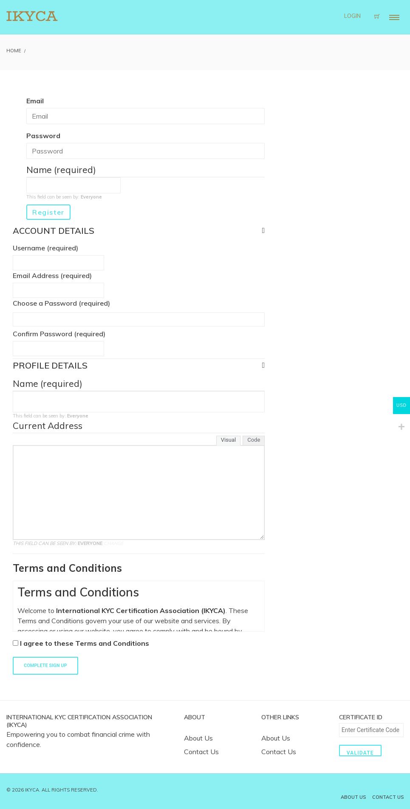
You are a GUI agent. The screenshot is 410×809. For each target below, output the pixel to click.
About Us (198, 738)
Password (43, 135)
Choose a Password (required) (61, 303)
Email (35, 101)
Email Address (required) (52, 275)
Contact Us (201, 751)
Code (253, 440)
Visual (228, 440)
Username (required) (45, 248)
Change (114, 543)
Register (48, 212)
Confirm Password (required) (59, 333)
